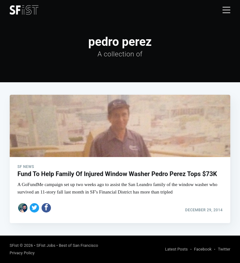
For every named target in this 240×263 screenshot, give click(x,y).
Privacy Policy (22, 253)
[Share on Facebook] (46, 208)
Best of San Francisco (78, 245)
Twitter (224, 249)
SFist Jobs (45, 245)
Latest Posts (176, 249)
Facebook (203, 249)
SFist (14, 245)
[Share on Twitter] (34, 208)
